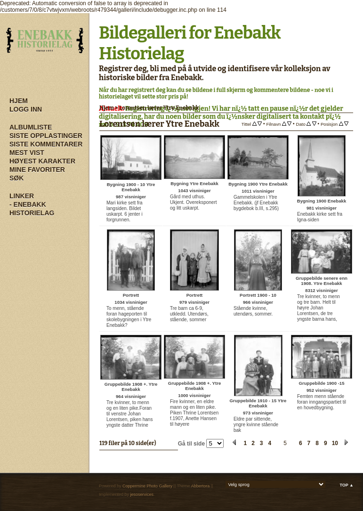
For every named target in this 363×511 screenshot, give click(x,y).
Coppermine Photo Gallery (147, 486)
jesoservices (142, 494)
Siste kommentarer (45, 144)
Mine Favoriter (37, 169)
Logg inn (25, 109)
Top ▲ (346, 485)
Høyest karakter (42, 161)
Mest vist (26, 152)
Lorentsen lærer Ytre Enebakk (159, 108)
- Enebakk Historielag (31, 209)
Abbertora (200, 486)
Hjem (18, 101)
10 (335, 443)
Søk (16, 178)
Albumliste (30, 127)
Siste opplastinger (45, 135)
